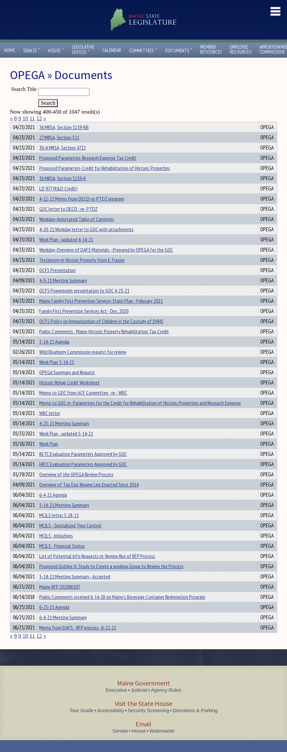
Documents (178, 50)
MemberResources (211, 49)
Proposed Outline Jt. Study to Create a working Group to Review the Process (111, 578)
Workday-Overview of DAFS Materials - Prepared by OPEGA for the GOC (106, 261)
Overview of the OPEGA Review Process (76, 486)
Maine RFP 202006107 (59, 598)
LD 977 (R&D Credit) (58, 200)
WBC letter (49, 425)
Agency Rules (166, 702)
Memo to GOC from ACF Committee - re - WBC (83, 404)
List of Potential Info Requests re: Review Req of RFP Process (97, 567)
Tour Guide (81, 722)
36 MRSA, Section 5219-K (62, 190)
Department (49, 126)
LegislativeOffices (83, 49)
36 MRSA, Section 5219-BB (64, 139)
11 (32, 118)
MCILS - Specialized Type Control (70, 537)
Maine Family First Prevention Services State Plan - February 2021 (101, 312)
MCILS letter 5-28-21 (59, 527)
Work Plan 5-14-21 (56, 373)
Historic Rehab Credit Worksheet (69, 394)
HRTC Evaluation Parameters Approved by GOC (83, 476)
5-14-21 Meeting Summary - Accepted (74, 588)
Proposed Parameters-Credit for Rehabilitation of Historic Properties (104, 179)
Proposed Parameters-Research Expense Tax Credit (87, 169)
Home (9, 50)
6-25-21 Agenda (54, 619)
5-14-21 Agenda (54, 353)
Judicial (139, 702)
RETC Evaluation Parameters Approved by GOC (83, 465)
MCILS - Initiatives (56, 547)
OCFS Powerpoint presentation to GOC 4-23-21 (84, 302)
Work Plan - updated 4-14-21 (66, 251)
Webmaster (162, 742)
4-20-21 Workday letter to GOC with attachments (86, 241)
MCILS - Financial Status (62, 557)
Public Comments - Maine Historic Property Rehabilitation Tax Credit (104, 343)
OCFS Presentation (57, 282)
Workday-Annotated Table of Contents (76, 231)
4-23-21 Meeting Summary (64, 435)
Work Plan (48, 455)
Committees (143, 50)
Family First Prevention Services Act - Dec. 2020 (83, 322)
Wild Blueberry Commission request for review (82, 363)
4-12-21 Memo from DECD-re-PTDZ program (81, 210)
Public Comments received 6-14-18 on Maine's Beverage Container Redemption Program (122, 608)
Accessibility (110, 722)
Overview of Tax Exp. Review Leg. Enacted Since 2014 (89, 496)
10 (25, 118)
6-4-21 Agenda (53, 506)
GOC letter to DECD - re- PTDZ (68, 220)
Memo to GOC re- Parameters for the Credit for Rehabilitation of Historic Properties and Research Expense (140, 414)
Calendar (111, 50)
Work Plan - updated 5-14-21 (66, 445)
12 (39, 118)
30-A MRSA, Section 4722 (62, 159)
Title (15, 126)
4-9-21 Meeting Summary (63, 292)
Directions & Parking (195, 722)
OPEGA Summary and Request (67, 384)
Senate (31, 50)
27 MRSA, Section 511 (59, 149)
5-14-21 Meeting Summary (64, 516)
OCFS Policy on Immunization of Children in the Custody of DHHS (101, 333)
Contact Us (213, 64)
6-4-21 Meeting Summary (63, 629)
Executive (116, 702)
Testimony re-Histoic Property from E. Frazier (82, 271)
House (56, 50)
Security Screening (148, 722)
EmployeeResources (241, 49)
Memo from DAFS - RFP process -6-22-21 (77, 639)
